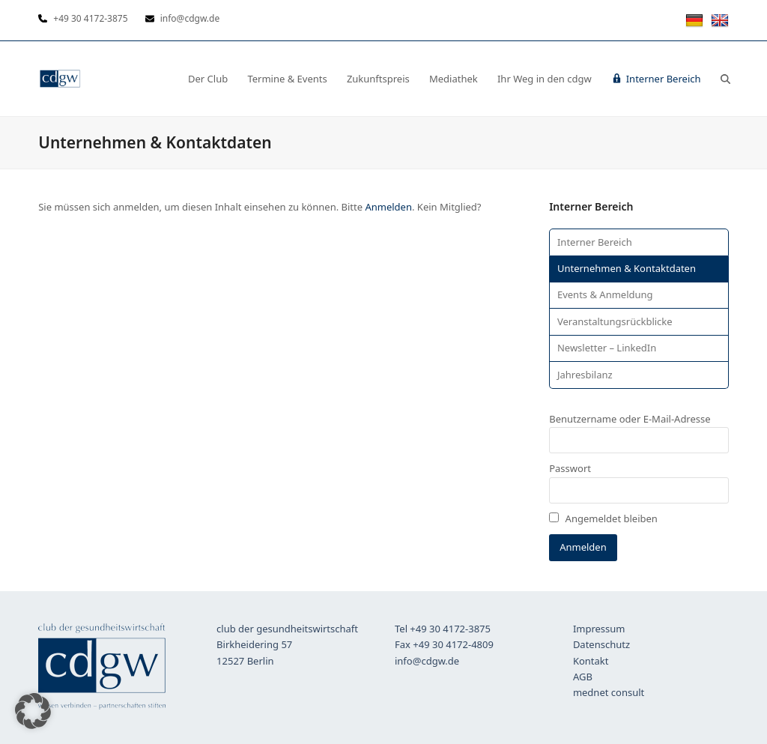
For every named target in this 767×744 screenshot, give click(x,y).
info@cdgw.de (427, 661)
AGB (582, 676)
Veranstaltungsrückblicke (615, 321)
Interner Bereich (594, 242)
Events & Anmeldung (605, 294)
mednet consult (608, 692)
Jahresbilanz (585, 374)
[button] (725, 78)
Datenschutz (601, 644)
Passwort (570, 468)
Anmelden (388, 207)
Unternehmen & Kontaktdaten (626, 268)
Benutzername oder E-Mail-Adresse (629, 419)
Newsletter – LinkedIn (606, 347)
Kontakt (591, 661)
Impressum (599, 628)
